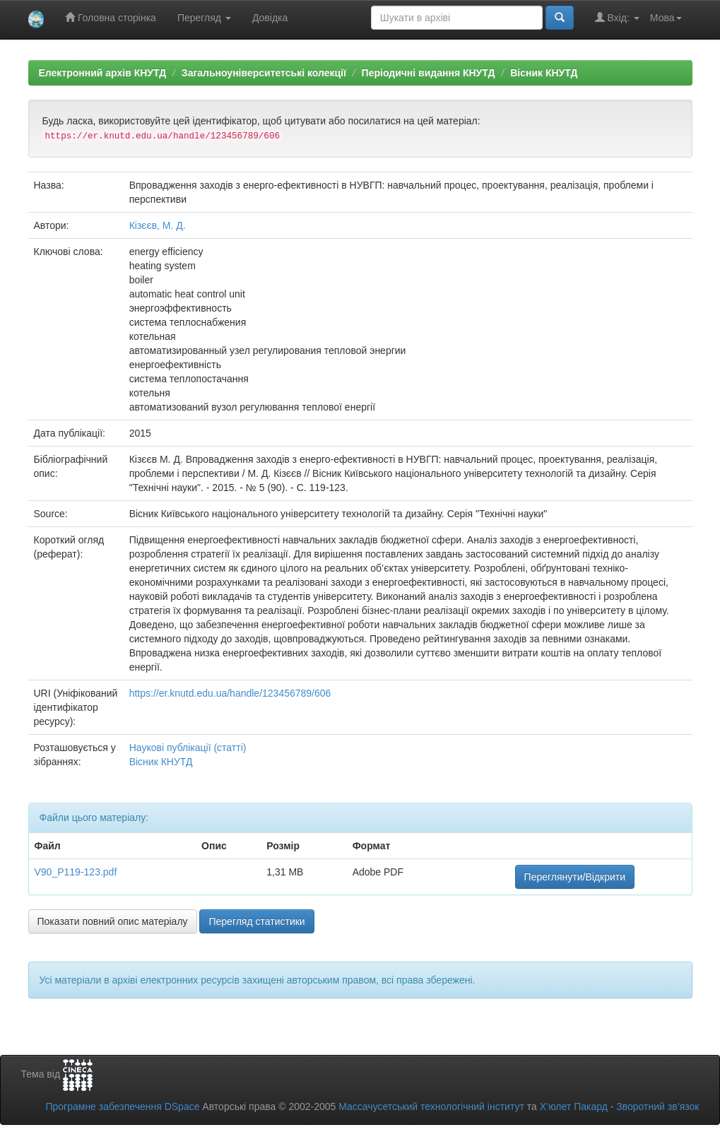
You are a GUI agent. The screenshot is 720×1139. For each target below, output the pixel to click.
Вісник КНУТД (543, 72)
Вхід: (617, 17)
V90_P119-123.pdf (76, 872)
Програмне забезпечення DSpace (122, 1106)
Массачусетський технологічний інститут (431, 1106)
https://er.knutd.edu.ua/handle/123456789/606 (230, 693)
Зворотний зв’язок (657, 1106)
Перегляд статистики (256, 921)
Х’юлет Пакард (574, 1106)
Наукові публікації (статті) (188, 747)
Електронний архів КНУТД (103, 72)
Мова (666, 17)
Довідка (270, 17)
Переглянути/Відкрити (574, 877)
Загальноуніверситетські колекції (264, 72)
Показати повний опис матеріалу (112, 921)
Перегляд (204, 17)
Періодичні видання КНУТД (428, 72)
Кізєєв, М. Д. (157, 225)
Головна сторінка (110, 17)
